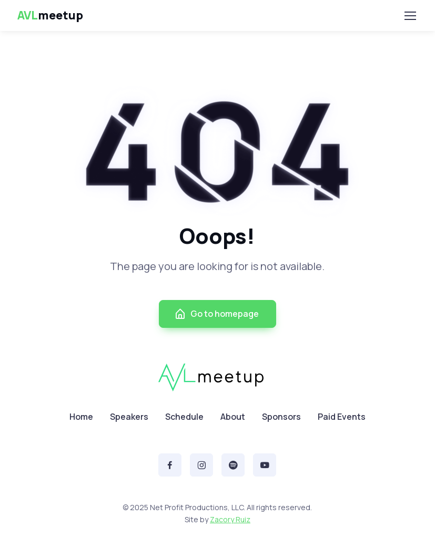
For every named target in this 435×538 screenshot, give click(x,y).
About (232, 416)
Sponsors (281, 416)
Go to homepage (216, 314)
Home (81, 416)
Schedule (184, 416)
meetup (50, 15)
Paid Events (342, 416)
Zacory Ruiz (230, 519)
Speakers (129, 416)
